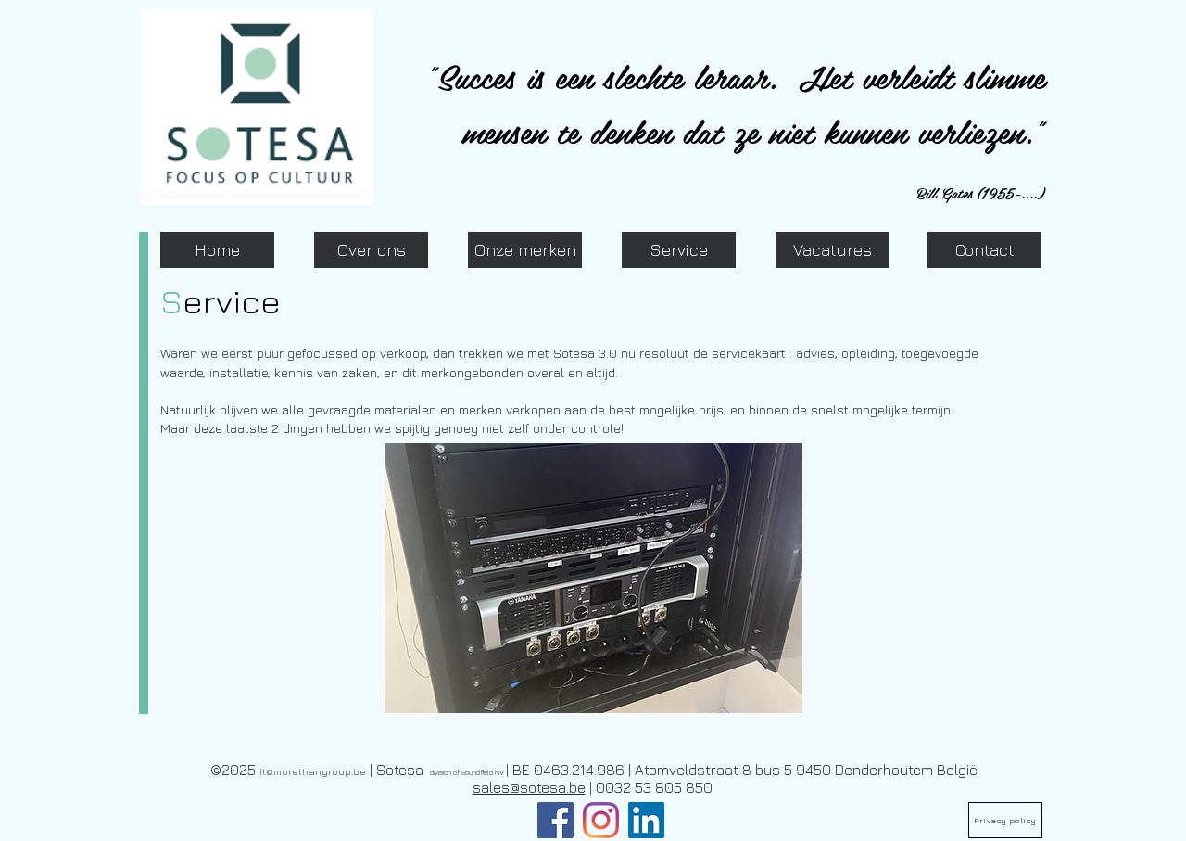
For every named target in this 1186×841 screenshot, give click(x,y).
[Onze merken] (525, 250)
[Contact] (984, 250)
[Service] (679, 250)
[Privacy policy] (1005, 820)
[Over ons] (371, 250)
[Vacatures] (833, 250)
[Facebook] (555, 820)
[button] (593, 578)
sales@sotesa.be (529, 787)
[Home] (217, 250)
